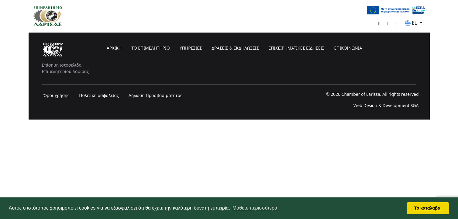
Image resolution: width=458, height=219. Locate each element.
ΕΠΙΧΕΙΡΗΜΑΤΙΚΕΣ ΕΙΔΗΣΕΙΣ (296, 48)
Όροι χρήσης (56, 95)
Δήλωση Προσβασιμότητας (155, 95)
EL (411, 22)
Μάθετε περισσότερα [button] (254, 207)
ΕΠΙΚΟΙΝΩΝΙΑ (348, 48)
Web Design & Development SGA (386, 105)
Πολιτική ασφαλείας (99, 95)
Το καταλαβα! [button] (428, 208)
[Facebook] (377, 23)
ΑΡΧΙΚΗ (114, 48)
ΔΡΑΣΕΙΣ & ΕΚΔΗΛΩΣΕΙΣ (235, 48)
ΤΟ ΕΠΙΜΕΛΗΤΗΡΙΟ (150, 48)
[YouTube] (386, 23)
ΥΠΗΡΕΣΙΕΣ (191, 48)
